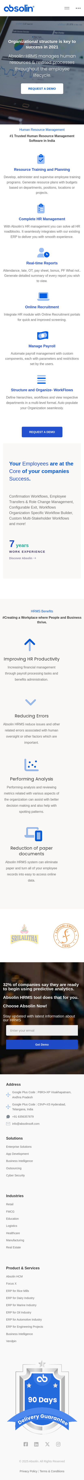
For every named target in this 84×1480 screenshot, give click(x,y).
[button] (42, 89)
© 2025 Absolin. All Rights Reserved (42, 1461)
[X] (47, 1444)
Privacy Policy (28, 1471)
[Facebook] (26, 1444)
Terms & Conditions (52, 1471)
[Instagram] (58, 1444)
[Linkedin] (36, 1444)
